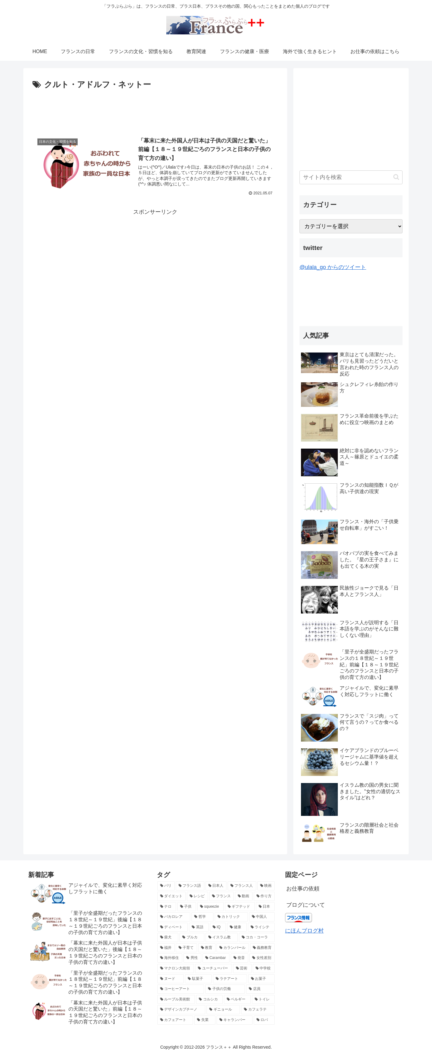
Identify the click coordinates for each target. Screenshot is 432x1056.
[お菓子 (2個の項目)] (261, 979)
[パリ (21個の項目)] (166, 885)
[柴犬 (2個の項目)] (168, 937)
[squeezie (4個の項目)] (210, 906)
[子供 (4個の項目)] (186, 906)
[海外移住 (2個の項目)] (170, 958)
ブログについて (305, 905)
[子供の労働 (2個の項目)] (225, 989)
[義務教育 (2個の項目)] (262, 948)
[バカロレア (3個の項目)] (174, 917)
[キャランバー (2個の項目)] (235, 1020)
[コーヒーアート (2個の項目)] (180, 989)
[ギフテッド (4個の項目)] (240, 906)
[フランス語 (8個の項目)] (190, 885)
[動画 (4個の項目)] (244, 896)
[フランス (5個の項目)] (221, 896)
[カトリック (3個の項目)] (231, 917)
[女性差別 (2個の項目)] (262, 958)
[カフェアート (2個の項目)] (175, 1020)
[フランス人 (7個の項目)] (242, 885)
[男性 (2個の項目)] (192, 958)
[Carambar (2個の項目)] (215, 958)
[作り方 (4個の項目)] (264, 896)
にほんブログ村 (304, 931)
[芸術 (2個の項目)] (242, 968)
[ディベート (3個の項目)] (172, 927)
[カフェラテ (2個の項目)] (258, 1009)
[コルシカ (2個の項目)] (209, 999)
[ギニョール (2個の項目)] (223, 1009)
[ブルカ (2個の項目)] (191, 937)
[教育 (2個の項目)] (207, 948)
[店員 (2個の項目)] (260, 989)
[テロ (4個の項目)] (166, 906)
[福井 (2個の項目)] (166, 948)
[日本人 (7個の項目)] (216, 885)
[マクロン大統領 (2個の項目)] (175, 968)
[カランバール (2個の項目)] (233, 948)
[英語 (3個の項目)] (199, 927)
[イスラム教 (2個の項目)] (222, 937)
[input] (351, 177)
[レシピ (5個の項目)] (197, 896)
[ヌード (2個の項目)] (170, 979)
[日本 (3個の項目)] (265, 906)
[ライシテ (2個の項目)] (261, 927)
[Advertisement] (155, 109)
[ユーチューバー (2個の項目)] (213, 968)
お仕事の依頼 (302, 889)
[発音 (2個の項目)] (240, 958)
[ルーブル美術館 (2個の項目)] (176, 999)
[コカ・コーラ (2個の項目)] (257, 937)
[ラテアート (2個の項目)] (230, 979)
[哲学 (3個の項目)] (202, 917)
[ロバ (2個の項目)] (264, 1020)
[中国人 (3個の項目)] (262, 917)
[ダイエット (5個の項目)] (171, 896)
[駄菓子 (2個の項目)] (198, 979)
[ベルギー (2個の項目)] (237, 999)
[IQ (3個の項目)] (218, 927)
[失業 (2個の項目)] (204, 1020)
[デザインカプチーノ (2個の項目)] (181, 1009)
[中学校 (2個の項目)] (264, 968)
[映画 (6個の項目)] (266, 885)
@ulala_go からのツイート (332, 267)
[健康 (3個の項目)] (237, 927)
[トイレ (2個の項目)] (263, 999)
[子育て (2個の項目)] (186, 948)
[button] (396, 177)
